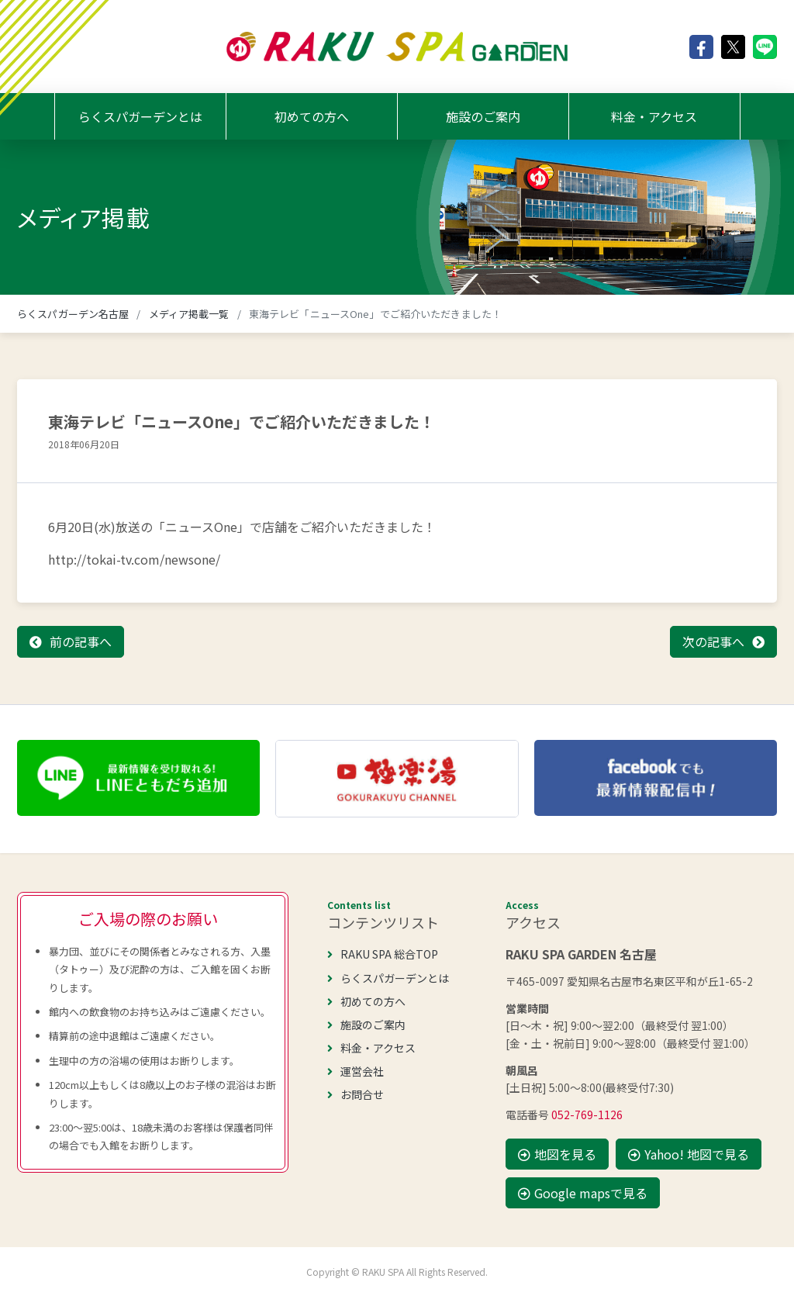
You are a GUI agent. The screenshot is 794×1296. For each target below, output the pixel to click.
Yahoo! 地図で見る (688, 1154)
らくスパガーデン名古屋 (73, 313)
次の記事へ (713, 641)
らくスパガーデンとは (140, 116)
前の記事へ (81, 641)
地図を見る (557, 1154)
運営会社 (355, 1071)
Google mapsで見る (582, 1193)
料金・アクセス (654, 116)
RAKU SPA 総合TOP (382, 954)
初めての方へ (311, 116)
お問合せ (355, 1094)
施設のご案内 (483, 116)
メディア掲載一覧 (189, 313)
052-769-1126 (587, 1114)
